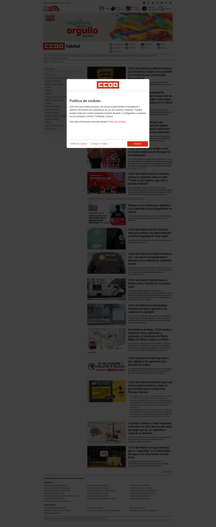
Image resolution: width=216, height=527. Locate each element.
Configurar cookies (99, 144)
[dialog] (108, 113)
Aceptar (137, 144)
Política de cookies (116, 121)
